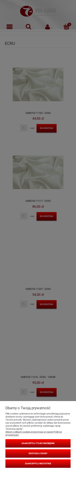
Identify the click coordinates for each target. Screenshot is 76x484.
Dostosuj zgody (38, 453)
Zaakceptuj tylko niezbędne (38, 443)
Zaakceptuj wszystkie (38, 463)
